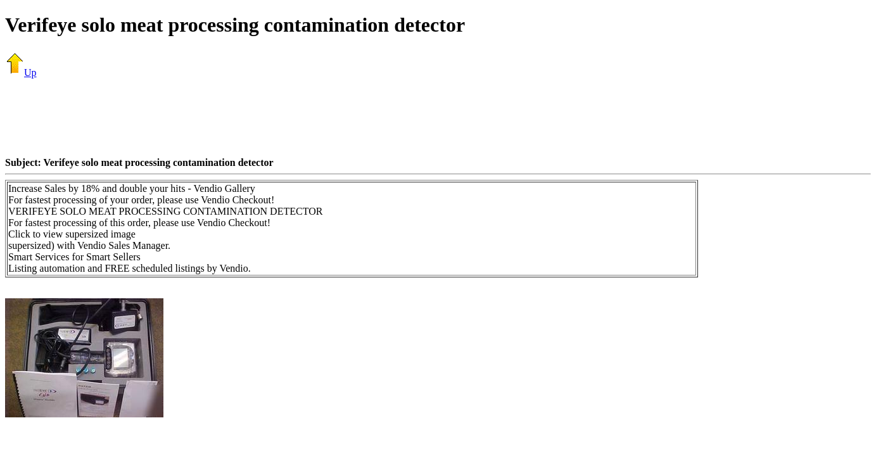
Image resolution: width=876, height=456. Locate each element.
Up (21, 72)
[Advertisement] (438, 117)
